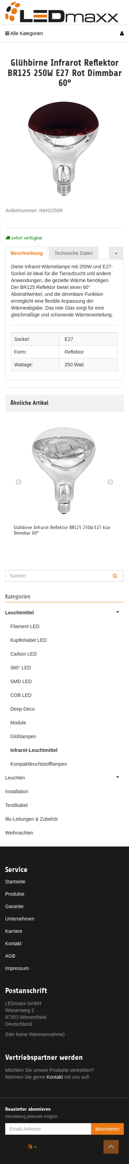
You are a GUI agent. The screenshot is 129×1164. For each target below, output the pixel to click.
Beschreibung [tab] (27, 253)
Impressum (17, 968)
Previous (18, 482)
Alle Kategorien (24, 33)
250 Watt (74, 364)
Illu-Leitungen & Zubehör (31, 819)
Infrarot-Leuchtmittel (33, 750)
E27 (69, 339)
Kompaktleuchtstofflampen (38, 764)
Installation (16, 791)
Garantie (14, 906)
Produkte (14, 894)
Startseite (15, 881)
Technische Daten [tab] (73, 253)
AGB (10, 956)
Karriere (13, 931)
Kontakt (13, 943)
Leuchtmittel (64, 612)
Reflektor (74, 352)
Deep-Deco (22, 709)
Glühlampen (23, 736)
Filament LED (25, 626)
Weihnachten (19, 833)
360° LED (20, 667)
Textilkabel (16, 805)
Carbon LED (23, 654)
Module (18, 722)
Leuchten (64, 777)
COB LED (20, 695)
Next (110, 482)
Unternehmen (19, 919)
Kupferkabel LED (28, 640)
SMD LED (21, 681)
